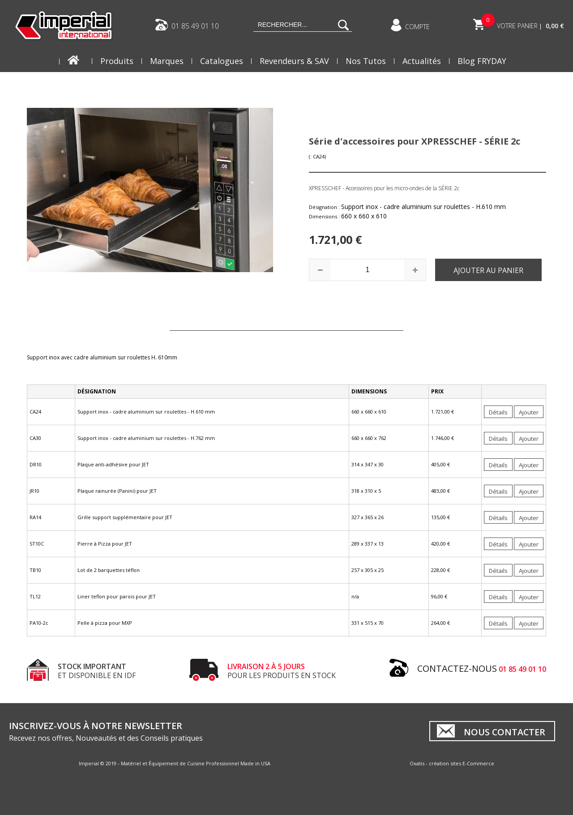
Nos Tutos (366, 60)
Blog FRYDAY (482, 60)
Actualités (421, 60)
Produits (116, 60)
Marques (167, 60)
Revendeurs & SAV (294, 60)
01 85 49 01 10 (195, 25)
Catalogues (221, 60)
